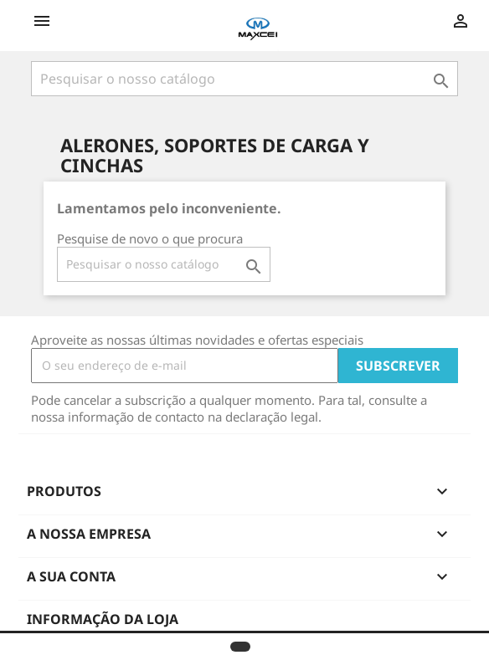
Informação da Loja (102, 619)
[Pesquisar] (244, 78)
